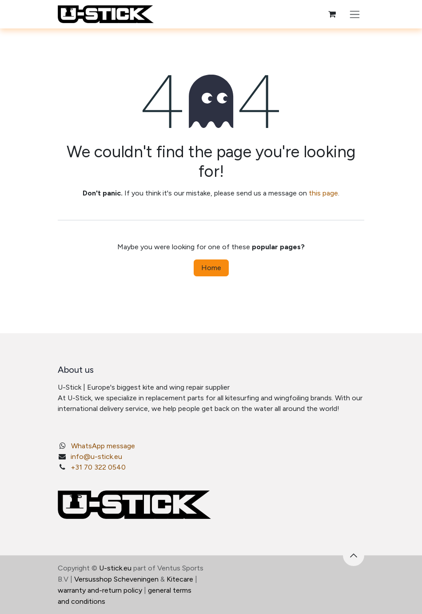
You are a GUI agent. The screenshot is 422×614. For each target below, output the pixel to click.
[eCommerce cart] (332, 14)
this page (323, 193)
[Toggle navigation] (354, 14)
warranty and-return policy (100, 590)
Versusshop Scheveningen (116, 579)
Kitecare (180, 579)
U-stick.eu (115, 568)
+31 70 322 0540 (98, 467)
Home (211, 267)
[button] (353, 555)
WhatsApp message (103, 446)
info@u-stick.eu (96, 456)
